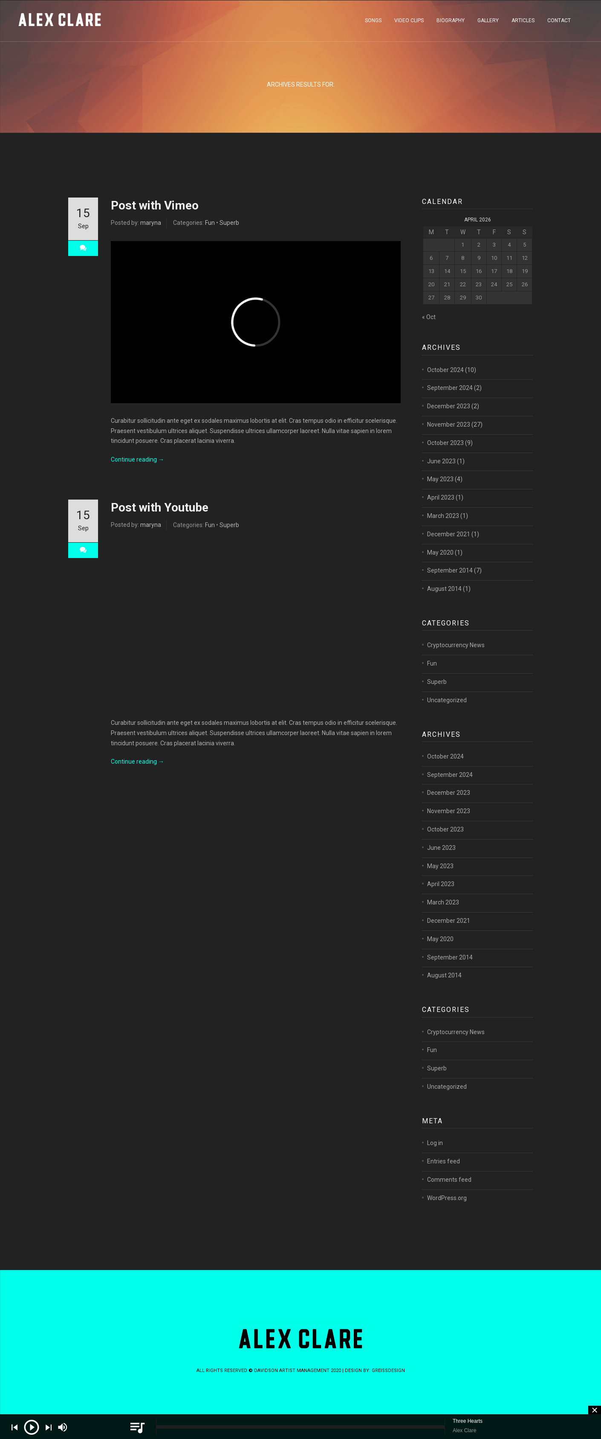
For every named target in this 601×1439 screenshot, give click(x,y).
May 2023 (440, 491)
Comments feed (449, 1192)
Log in (435, 1155)
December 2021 (448, 546)
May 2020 (440, 564)
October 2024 (445, 382)
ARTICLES (523, 23)
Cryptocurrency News (456, 657)
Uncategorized (447, 712)
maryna (150, 222)
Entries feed (443, 1174)
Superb (229, 222)
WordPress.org (447, 1210)
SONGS (373, 23)
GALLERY (488, 23)
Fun (210, 222)
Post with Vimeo (155, 205)
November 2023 (448, 437)
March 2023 (443, 528)
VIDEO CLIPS (409, 23)
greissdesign (388, 1370)
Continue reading (137, 463)
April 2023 (440, 510)
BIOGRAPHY (450, 23)
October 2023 (445, 455)
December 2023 (448, 419)
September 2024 (450, 400)
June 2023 (441, 473)
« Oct (429, 317)
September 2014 (450, 583)
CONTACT (559, 23)
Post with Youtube (159, 512)
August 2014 (444, 601)
